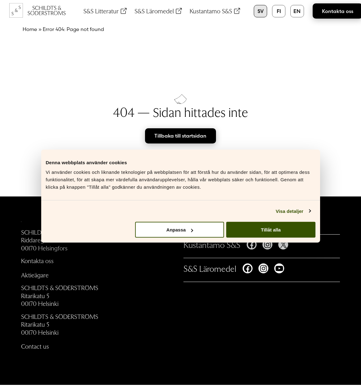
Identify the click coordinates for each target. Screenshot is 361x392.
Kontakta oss (37, 260)
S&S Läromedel (154, 11)
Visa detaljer (289, 211)
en (297, 11)
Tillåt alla (271, 229)
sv (261, 11)
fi (279, 11)
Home (30, 29)
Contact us (35, 346)
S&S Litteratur (101, 11)
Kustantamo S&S (211, 11)
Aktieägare (35, 275)
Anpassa (179, 229)
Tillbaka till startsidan (180, 136)
